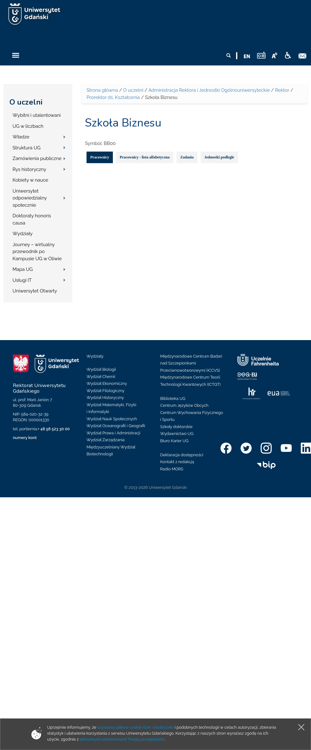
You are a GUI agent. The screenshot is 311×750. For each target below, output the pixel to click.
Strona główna (102, 90)
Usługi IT (22, 280)
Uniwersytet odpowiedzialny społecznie (30, 198)
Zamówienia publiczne (37, 158)
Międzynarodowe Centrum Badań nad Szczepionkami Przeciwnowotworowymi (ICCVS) (191, 363)
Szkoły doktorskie (176, 426)
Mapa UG (23, 269)
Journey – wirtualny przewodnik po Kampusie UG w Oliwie (37, 251)
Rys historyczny (29, 169)
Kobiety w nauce (30, 180)
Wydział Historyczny (105, 397)
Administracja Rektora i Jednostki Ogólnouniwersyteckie (209, 90)
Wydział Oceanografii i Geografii (116, 425)
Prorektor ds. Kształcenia (113, 97)
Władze (21, 137)
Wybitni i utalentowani (37, 115)
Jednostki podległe (219, 157)
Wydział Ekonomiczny (107, 383)
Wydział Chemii (101, 376)
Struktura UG (26, 148)
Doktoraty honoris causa (32, 219)
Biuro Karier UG (174, 440)
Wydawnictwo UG (176, 433)
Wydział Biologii (101, 369)
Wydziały (23, 233)
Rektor (282, 90)
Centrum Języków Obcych (184, 405)
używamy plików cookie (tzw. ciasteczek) (135, 727)
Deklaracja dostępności (181, 455)
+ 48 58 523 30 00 (54, 429)
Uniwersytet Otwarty (35, 291)
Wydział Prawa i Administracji (113, 433)
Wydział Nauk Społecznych (112, 418)
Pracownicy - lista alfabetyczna (145, 157)
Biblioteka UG (172, 398)
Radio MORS (171, 469)
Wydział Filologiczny (105, 390)
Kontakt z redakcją (177, 461)
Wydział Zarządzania (105, 439)
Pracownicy (99, 157)
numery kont (25, 437)
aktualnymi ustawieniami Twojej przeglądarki (122, 739)
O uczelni (25, 102)
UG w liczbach (28, 126)
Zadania (187, 157)
